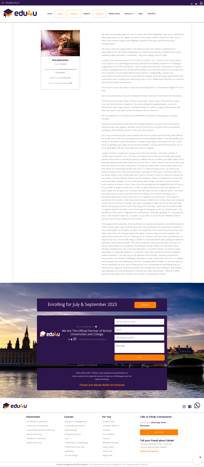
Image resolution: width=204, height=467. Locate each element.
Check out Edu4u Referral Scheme (102, 385)
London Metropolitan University (41, 430)
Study (59, 14)
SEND (139, 357)
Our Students (109, 434)
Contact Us (108, 451)
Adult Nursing (71, 430)
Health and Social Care (75, 447)
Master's (87, 14)
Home (49, 14)
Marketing (69, 451)
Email (163, 422)
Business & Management (76, 421)
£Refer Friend (114, 14)
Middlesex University (36, 438)
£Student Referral (111, 425)
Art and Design (71, 455)
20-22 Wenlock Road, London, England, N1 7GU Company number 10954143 (102, 464)
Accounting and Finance (75, 425)
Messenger (145, 425)
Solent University (34, 434)
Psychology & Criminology (76, 442)
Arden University (34, 442)
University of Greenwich (37, 425)
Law (66, 438)
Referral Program (149, 451)
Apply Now (145, 305)
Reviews (106, 430)
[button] (197, 460)
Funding (98, 14)
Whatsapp (155, 422)
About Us (128, 14)
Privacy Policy (109, 421)
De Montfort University (37, 421)
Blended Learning (110, 442)
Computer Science (73, 434)
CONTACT (151, 14)
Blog (140, 14)
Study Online (108, 447)
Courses (73, 14)
